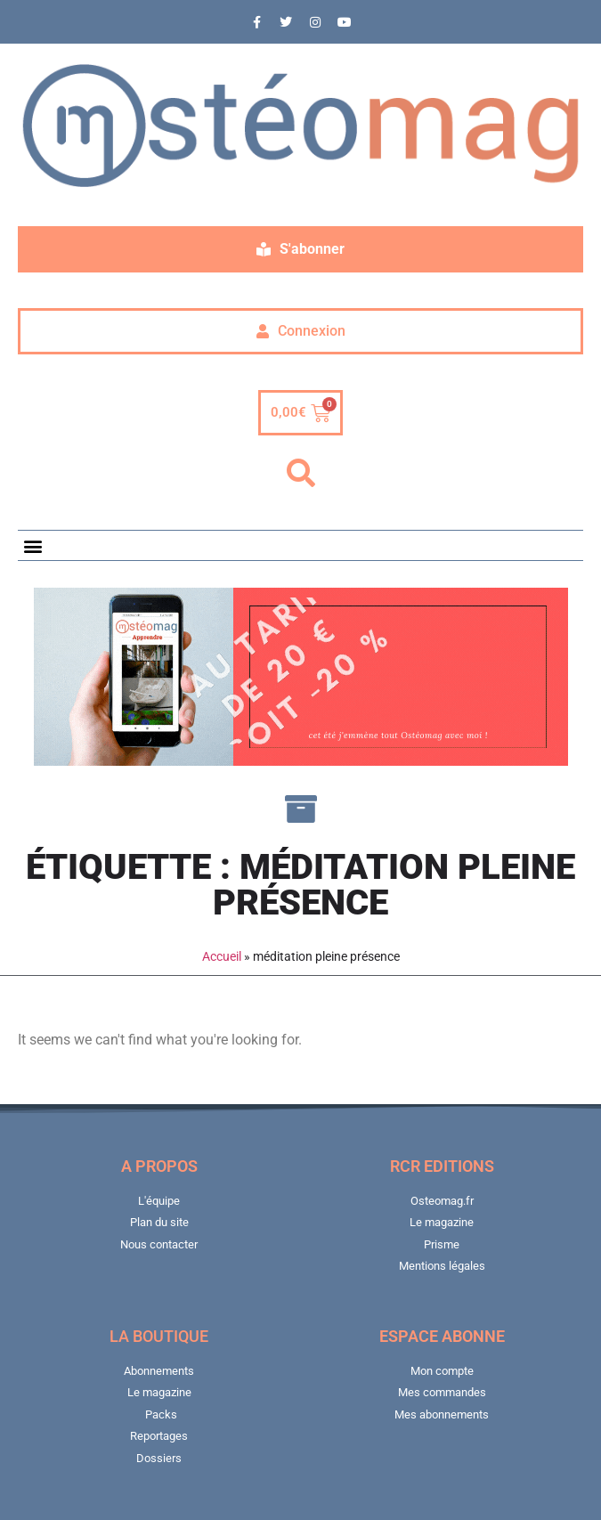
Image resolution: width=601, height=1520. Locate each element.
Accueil (221, 956)
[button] (301, 473)
